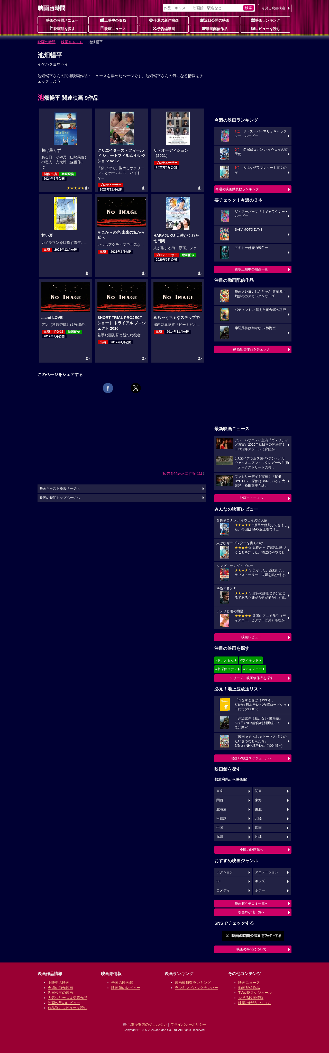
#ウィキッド (249, 660)
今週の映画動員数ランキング (237, 189)
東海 (258, 800)
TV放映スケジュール (255, 993)
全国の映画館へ (251, 850)
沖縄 (258, 837)
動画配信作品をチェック (251, 349)
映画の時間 (47, 42)
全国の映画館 (122, 982)
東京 (219, 791)
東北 (258, 809)
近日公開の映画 (214, 20)
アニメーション (266, 872)
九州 (219, 837)
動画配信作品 (214, 28)
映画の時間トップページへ (60, 498)
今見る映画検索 (273, 8)
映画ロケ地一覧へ (251, 912)
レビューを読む (265, 28)
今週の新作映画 (164, 20)
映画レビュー (251, 637)
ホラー (260, 890)
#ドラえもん (224, 660)
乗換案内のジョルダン (149, 1024)
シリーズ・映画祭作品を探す (251, 678)
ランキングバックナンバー (196, 988)
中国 (219, 828)
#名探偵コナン (226, 669)
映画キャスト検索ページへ (60, 488)
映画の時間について (251, 949)
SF (218, 881)
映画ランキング (265, 20)
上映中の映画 (113, 20)
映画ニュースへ (251, 498)
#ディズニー (252, 669)
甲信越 (221, 818)
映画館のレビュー (125, 988)
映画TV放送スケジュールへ (251, 758)
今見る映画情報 (250, 998)
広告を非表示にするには (183, 473)
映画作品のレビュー (64, 1003)
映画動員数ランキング (193, 982)
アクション (224, 872)
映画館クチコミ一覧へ (251, 903)
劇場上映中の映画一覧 (251, 269)
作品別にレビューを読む (67, 1008)
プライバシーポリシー (188, 1024)
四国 (258, 828)
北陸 (258, 818)
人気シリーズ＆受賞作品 (67, 998)
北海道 (221, 809)
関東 (258, 791)
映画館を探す (62, 28)
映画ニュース (113, 28)
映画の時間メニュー (62, 20)
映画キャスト (72, 42)
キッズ (260, 881)
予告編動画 (164, 28)
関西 (219, 800)
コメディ (223, 890)
